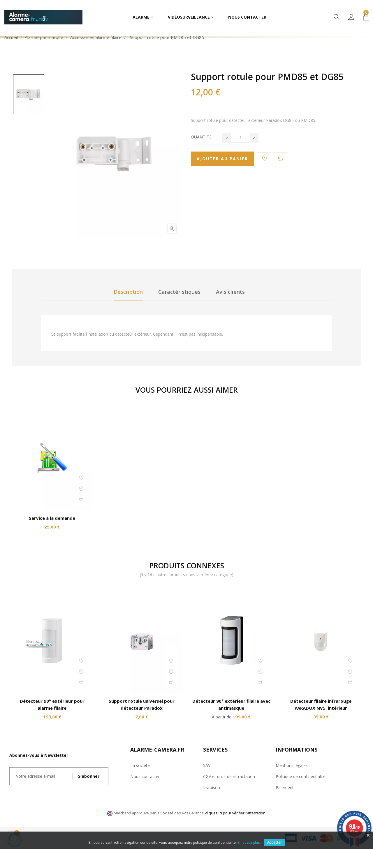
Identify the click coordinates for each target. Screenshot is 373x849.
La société (140, 765)
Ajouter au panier (222, 158)
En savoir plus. (249, 843)
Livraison (211, 787)
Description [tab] (128, 291)
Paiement (285, 787)
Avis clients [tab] (230, 291)
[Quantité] (240, 138)
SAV (206, 765)
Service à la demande (52, 518)
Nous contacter (145, 776)
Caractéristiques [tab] (179, 291)
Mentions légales (292, 765)
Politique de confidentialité (301, 776)
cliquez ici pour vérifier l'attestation (235, 813)
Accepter (274, 843)
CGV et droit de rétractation (229, 776)
